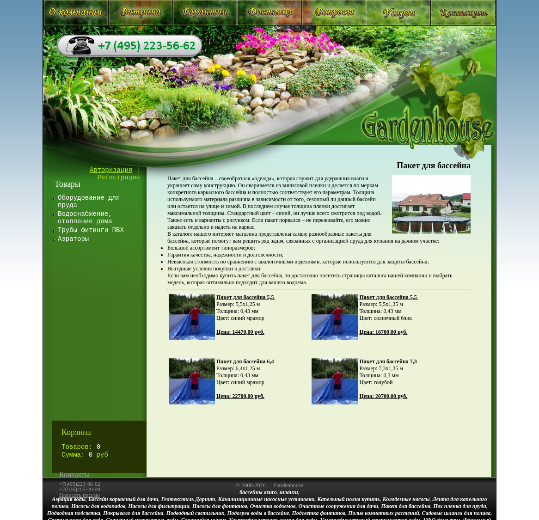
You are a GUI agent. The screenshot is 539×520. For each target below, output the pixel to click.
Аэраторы (73, 239)
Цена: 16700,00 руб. (383, 332)
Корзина (76, 432)
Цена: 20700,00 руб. (383, 396)
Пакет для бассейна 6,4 (245, 361)
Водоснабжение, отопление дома (85, 217)
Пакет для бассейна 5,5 (245, 297)
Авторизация (111, 170)
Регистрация (119, 177)
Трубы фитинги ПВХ (91, 230)
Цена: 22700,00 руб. (240, 396)
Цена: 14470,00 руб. (240, 332)
